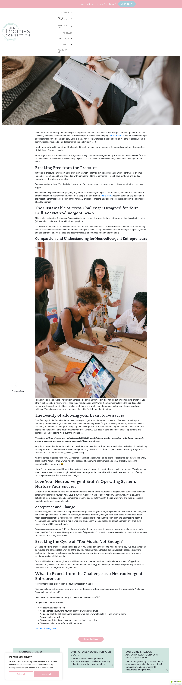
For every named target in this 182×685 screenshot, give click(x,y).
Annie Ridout (106, 196)
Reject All (21, 674)
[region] (33, 666)
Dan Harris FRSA (116, 135)
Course (69, 19)
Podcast (124, 19)
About (155, 19)
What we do (108, 19)
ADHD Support (88, 19)
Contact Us (171, 19)
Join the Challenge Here (46, 628)
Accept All (46, 674)
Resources (140, 19)
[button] (69, 19)
